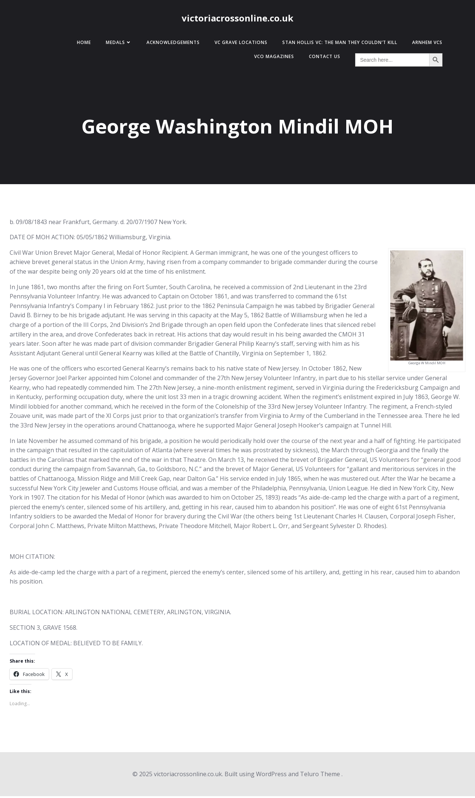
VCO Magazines (271, 58)
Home (81, 44)
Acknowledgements (169, 44)
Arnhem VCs (424, 44)
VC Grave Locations (237, 44)
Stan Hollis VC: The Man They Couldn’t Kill (336, 44)
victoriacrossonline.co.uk (237, 19)
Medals (115, 44)
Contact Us (321, 58)
